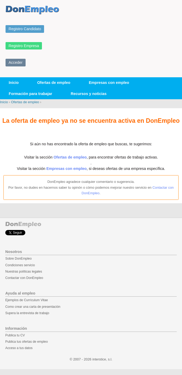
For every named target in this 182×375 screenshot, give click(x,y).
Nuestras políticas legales (23, 271)
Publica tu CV (15, 335)
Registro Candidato (25, 29)
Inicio (14, 82)
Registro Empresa (24, 46)
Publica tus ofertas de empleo (26, 342)
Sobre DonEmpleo (18, 258)
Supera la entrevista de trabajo (27, 313)
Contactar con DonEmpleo (24, 278)
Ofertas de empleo (53, 82)
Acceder (16, 62)
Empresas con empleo (109, 82)
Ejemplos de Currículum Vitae (26, 300)
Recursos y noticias (89, 94)
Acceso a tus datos (18, 348)
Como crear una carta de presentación (32, 307)
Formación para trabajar (30, 94)
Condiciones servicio (20, 265)
